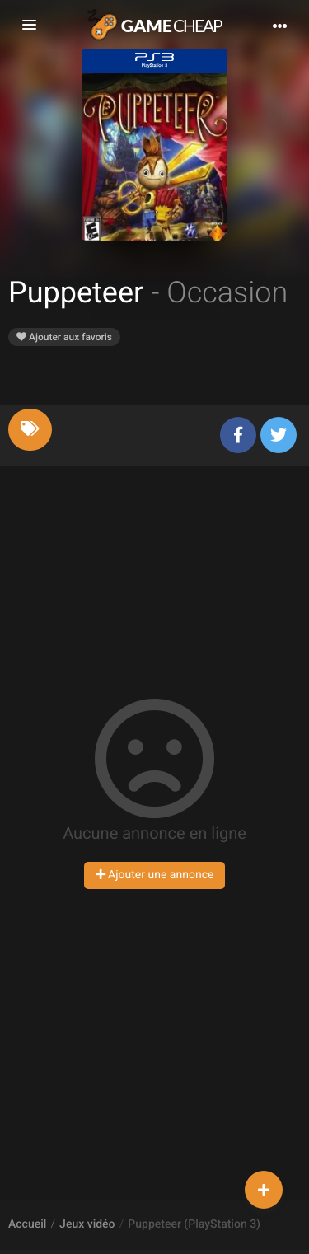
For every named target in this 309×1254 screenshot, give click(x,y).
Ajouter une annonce (155, 875)
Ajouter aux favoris (64, 337)
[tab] (30, 430)
